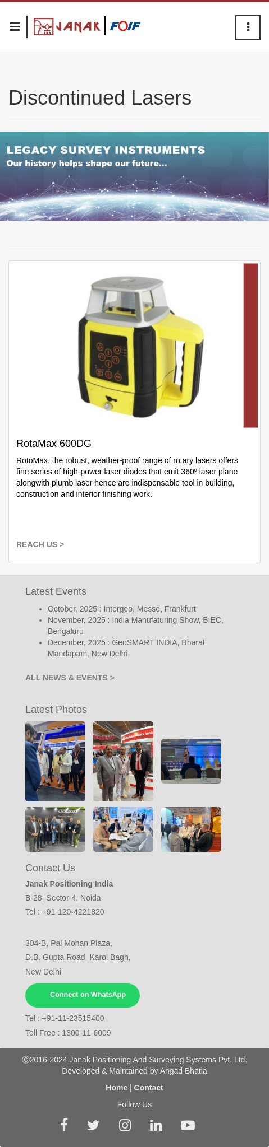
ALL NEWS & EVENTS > (70, 677)
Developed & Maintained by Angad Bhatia (134, 1070)
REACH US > (40, 544)
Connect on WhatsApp (88, 995)
